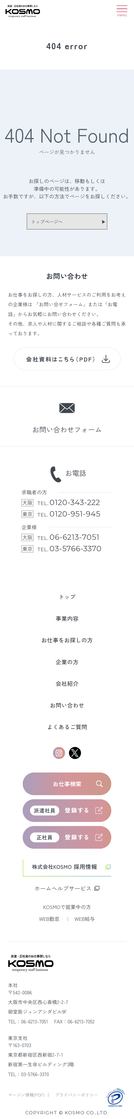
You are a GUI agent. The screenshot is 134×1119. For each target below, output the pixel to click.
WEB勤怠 (50, 918)
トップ (67, 596)
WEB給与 (84, 918)
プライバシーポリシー (76, 1095)
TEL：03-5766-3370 (28, 1074)
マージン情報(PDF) (27, 1095)
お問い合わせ (67, 705)
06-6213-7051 (74, 537)
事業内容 (67, 618)
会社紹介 (67, 683)
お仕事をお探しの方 (67, 640)
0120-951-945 (75, 514)
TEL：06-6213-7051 (28, 1021)
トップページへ (47, 221)
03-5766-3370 (76, 548)
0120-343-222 (75, 502)
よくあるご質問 (67, 727)
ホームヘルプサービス (63, 888)
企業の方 (67, 662)
